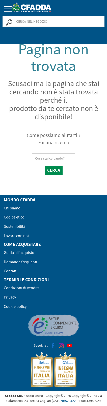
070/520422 (67, 400)
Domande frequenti (20, 262)
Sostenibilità (14, 226)
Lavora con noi (16, 235)
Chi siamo (12, 208)
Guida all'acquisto (19, 252)
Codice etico (14, 217)
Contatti (10, 271)
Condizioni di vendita (22, 287)
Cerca (53, 170)
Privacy (10, 297)
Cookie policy (15, 306)
